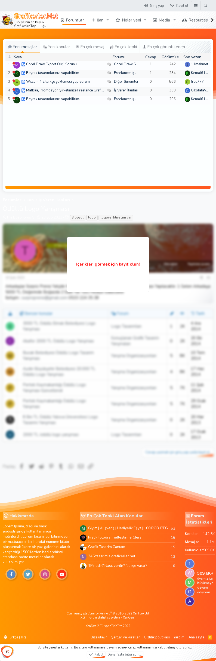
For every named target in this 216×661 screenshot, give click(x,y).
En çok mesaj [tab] (90, 47)
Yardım (179, 637)
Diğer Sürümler (126, 81)
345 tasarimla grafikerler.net (111, 556)
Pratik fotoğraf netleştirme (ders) (115, 537)
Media (164, 20)
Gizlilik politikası (157, 637)
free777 (197, 81)
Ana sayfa (196, 637)
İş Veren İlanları (126, 90)
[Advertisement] (108, 145)
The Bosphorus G (21, 217)
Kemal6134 (200, 72)
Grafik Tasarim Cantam (106, 546)
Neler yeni (131, 20)
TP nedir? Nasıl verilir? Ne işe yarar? (117, 565)
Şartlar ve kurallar (125, 637)
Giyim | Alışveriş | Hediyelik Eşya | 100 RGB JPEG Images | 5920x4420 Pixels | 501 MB (129, 528)
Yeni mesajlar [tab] (22, 47)
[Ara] (205, 5)
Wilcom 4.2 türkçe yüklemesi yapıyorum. (58, 81)
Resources (198, 20)
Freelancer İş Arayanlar (132, 72)
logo (92, 217)
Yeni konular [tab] (56, 47)
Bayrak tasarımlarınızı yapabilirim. (53, 99)
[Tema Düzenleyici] (195, 5)
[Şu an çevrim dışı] (13, 63)
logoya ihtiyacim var (115, 217)
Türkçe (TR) (15, 637)
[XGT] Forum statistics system (108, 618)
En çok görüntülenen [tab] (164, 47)
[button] (108, 20)
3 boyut (78, 217)
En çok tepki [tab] (123, 47)
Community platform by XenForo (108, 613)
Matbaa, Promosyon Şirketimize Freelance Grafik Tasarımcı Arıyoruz (79, 90)
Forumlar (75, 20)
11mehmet (199, 64)
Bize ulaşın (99, 637)
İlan (100, 20)
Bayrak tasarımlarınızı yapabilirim (52, 72)
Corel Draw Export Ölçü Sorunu (51, 64)
